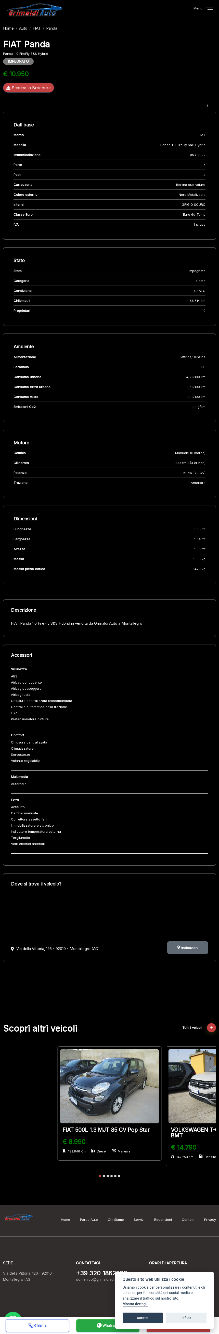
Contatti (188, 1219)
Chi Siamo (116, 1219)
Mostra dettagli (135, 1304)
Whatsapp (108, 1326)
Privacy (210, 1219)
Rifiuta (186, 1318)
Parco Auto (89, 1219)
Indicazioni (187, 948)
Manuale (121, 1151)
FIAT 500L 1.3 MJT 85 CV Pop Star (106, 1130)
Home (8, 28)
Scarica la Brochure (28, 87)
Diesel (99, 1151)
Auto (23, 28)
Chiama (37, 1326)
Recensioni (163, 1219)
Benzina (208, 1157)
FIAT (37, 28)
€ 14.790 (183, 1147)
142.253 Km (182, 1157)
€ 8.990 (73, 1142)
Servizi (139, 1219)
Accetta (142, 1318)
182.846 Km (74, 1151)
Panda (51, 28)
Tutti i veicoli (199, 1027)
